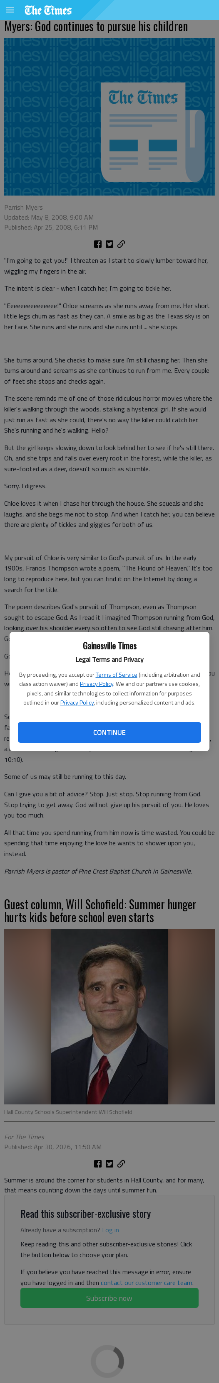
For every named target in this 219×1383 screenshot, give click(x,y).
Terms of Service (116, 674)
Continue (109, 732)
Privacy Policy (96, 683)
